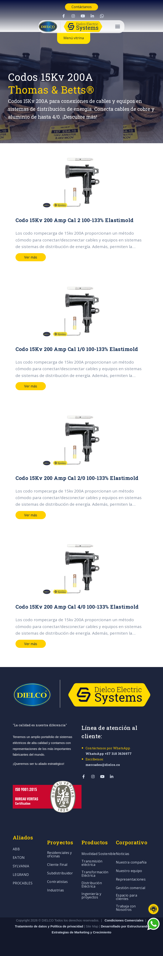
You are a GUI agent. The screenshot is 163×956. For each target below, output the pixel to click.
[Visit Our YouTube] (83, 16)
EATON (19, 858)
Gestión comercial (130, 888)
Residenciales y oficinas (59, 854)
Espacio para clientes (126, 897)
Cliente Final (57, 865)
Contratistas (57, 882)
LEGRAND (21, 875)
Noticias (122, 854)
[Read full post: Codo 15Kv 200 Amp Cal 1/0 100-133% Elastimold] (81, 311)
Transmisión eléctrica (92, 863)
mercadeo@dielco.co (103, 764)
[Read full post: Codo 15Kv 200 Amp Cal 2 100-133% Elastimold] (81, 182)
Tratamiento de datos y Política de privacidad (49, 926)
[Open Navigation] (117, 26)
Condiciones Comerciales (124, 920)
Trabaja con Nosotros (126, 908)
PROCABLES (22, 883)
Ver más (30, 257)
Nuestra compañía (131, 863)
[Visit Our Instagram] (73, 16)
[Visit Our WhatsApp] (102, 16)
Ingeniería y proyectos (91, 896)
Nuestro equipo (129, 871)
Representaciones (131, 880)
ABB (16, 849)
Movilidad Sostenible (99, 854)
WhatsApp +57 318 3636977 (109, 753)
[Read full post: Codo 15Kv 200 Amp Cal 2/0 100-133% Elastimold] (81, 440)
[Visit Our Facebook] (63, 16)
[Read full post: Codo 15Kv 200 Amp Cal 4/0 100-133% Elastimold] (81, 568)
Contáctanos (82, 6)
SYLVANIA (21, 866)
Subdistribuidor (60, 873)
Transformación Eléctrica (95, 874)
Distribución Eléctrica (92, 885)
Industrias (55, 890)
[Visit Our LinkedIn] (92, 16)
